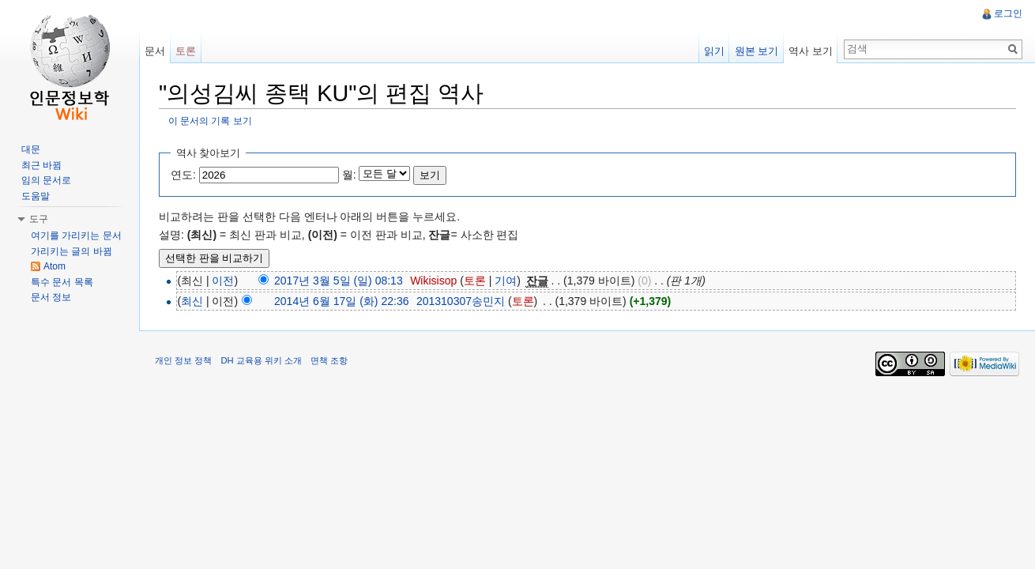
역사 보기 (810, 51)
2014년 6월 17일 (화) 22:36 (341, 301)
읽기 (714, 51)
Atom (54, 266)
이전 (223, 280)
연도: (183, 174)
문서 (155, 51)
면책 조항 (329, 360)
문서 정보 (51, 297)
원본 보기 (757, 51)
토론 (475, 280)
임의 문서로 (46, 180)
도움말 (35, 196)
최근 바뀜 (41, 165)
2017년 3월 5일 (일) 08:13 (338, 280)
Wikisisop (433, 280)
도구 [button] (38, 218)
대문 (30, 149)
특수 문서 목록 (62, 282)
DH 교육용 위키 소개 (260, 360)
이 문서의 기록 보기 (210, 120)
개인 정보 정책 (183, 360)
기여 (506, 280)
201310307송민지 (460, 301)
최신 (192, 301)
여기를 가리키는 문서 (76, 235)
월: (349, 174)
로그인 (1008, 13)
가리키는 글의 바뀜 (71, 251)
